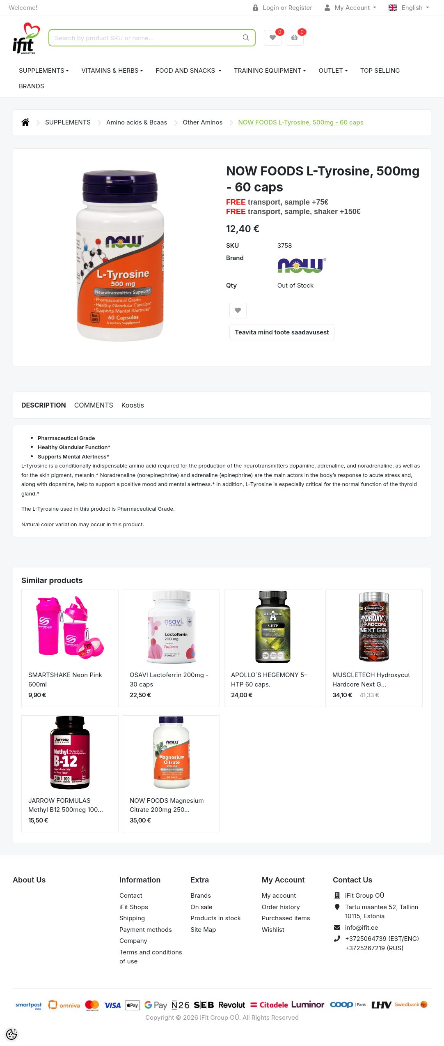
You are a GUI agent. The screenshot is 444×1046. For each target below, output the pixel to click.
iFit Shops (133, 907)
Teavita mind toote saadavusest (282, 332)
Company (133, 941)
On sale (201, 907)
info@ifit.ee (361, 927)
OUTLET (330, 70)
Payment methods (145, 929)
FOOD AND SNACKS (186, 70)
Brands (31, 86)
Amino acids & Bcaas (137, 122)
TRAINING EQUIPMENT (268, 70)
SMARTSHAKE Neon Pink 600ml (65, 679)
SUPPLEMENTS (41, 70)
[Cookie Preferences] (11, 1034)
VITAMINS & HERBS (109, 70)
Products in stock (215, 918)
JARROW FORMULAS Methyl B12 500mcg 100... (65, 805)
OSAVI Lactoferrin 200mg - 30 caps (169, 679)
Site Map (203, 929)
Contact (130, 895)
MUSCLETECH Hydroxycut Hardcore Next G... (371, 679)
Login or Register (282, 8)
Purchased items (286, 918)
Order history (281, 907)
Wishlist (273, 929)
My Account (348, 8)
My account (279, 895)
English (406, 8)
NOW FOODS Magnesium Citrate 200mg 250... (167, 805)
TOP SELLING (380, 70)
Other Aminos (203, 122)
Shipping (132, 918)
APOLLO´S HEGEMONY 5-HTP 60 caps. (269, 679)
